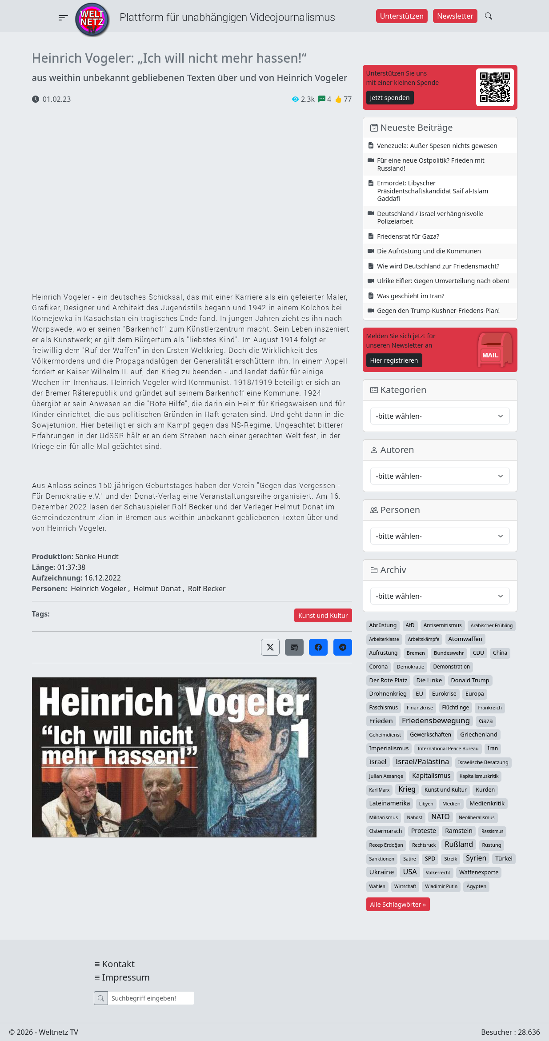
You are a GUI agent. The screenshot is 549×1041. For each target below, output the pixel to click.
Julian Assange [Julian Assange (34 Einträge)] (386, 776)
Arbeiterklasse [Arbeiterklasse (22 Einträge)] (384, 639)
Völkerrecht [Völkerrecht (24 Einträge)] (438, 872)
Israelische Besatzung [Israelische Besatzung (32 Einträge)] (483, 762)
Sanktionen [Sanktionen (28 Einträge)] (382, 859)
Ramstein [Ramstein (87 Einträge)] (459, 830)
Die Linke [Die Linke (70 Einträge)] (429, 680)
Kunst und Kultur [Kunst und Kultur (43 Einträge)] (446, 789)
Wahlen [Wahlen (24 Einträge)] (377, 886)
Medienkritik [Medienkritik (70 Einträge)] (487, 803)
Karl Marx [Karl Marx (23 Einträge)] (379, 790)
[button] (270, 647)
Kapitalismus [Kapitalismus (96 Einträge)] (431, 775)
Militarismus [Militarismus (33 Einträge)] (383, 817)
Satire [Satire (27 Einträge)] (409, 859)
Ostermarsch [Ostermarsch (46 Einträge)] (385, 831)
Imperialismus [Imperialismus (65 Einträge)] (389, 748)
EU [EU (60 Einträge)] (419, 693)
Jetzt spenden (390, 97)
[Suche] (151, 998)
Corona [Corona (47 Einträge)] (378, 666)
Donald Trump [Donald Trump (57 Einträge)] (470, 680)
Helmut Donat (157, 588)
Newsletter (455, 16)
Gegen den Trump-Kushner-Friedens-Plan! (438, 310)
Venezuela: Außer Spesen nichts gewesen (437, 145)
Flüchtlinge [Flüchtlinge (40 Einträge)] (455, 707)
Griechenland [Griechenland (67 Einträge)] (478, 734)
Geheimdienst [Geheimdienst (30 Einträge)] (385, 734)
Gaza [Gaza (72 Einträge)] (486, 721)
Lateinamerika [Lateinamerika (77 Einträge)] (389, 803)
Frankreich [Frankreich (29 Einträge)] (489, 707)
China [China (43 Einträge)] (500, 653)
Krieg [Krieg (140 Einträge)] (406, 789)
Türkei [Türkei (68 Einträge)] (504, 858)
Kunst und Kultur (323, 615)
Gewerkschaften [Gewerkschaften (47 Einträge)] (430, 734)
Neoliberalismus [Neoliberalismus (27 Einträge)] (477, 817)
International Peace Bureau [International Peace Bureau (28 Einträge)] (447, 748)
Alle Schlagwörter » (398, 904)
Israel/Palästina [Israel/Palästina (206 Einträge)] (422, 761)
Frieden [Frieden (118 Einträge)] (381, 720)
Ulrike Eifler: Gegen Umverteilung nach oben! (443, 280)
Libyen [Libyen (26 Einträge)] (426, 804)
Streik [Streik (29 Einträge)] (450, 858)
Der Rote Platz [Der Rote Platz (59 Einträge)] (388, 680)
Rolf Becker (207, 588)
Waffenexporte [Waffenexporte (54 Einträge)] (478, 872)
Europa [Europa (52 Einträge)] (474, 693)
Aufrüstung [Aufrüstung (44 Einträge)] (383, 653)
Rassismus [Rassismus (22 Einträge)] (492, 831)
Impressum (126, 977)
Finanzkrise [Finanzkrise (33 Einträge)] (420, 707)
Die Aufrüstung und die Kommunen (429, 251)
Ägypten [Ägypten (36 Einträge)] (476, 886)
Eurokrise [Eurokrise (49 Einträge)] (444, 693)
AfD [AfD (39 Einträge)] (410, 625)
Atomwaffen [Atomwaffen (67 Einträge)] (465, 639)
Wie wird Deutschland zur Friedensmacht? (438, 266)
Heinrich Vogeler (98, 588)
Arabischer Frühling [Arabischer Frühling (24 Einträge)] (492, 625)
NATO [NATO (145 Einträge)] (440, 816)
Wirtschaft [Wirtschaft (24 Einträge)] (405, 886)
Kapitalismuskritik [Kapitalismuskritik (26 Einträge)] (479, 776)
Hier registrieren (394, 360)
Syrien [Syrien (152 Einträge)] (476, 858)
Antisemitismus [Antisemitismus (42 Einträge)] (443, 625)
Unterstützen (402, 16)
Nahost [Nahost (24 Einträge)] (414, 817)
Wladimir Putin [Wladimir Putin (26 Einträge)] (441, 886)
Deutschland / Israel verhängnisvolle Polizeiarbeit (430, 217)
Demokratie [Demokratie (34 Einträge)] (410, 666)
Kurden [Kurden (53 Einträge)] (485, 789)
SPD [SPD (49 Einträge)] (430, 858)
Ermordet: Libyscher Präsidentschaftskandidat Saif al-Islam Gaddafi (432, 191)
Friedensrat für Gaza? (408, 236)
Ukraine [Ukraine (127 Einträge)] (381, 871)
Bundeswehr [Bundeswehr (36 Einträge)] (449, 652)
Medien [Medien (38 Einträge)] (451, 803)
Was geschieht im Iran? (411, 296)
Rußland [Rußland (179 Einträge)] (459, 844)
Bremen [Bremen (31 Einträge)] (416, 652)
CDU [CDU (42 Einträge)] (478, 652)
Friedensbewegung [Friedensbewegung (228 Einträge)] (436, 720)
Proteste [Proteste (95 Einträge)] (423, 830)
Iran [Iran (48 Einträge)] (493, 748)
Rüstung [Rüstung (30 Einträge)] (491, 844)
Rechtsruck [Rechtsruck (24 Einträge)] (424, 845)
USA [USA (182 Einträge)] (410, 872)
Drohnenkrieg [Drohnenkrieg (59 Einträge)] (388, 693)
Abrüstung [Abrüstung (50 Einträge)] (383, 625)
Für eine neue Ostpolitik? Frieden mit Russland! (431, 164)
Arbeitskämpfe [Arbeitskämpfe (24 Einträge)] (424, 639)
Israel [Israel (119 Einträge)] (378, 761)
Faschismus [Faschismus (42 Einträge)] (383, 707)
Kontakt (118, 964)
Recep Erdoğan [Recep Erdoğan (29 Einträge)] (386, 844)
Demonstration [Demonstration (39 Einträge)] (451, 666)
